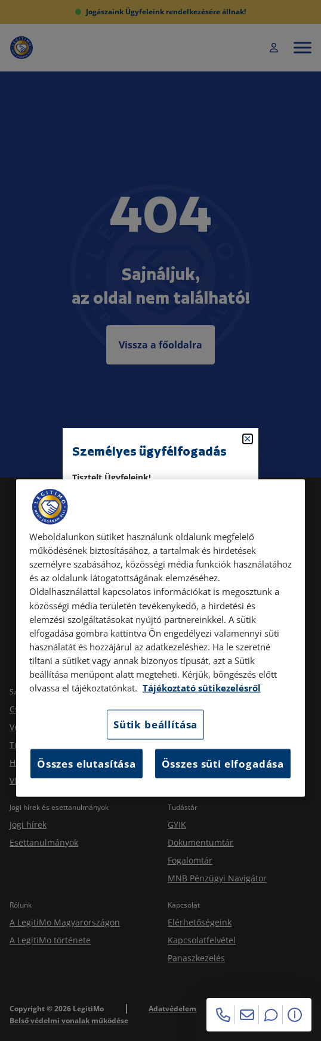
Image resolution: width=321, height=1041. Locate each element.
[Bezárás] (247, 439)
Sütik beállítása (155, 724)
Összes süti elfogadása (223, 763)
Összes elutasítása (86, 763)
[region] (160, 638)
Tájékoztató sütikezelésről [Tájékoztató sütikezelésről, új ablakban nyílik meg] (202, 688)
